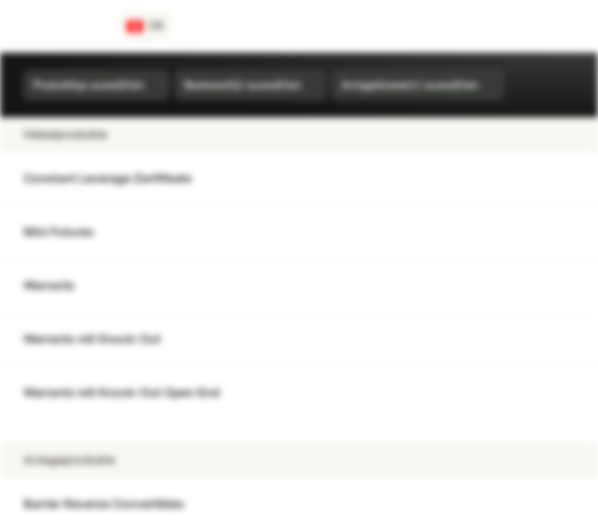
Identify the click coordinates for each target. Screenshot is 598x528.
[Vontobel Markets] (63, 26)
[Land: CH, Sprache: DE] (145, 26)
